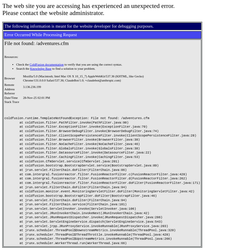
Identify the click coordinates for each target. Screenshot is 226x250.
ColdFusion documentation (47, 64)
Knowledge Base (40, 68)
